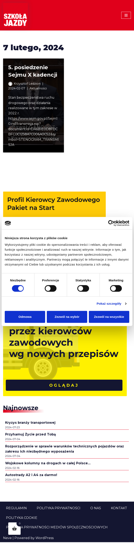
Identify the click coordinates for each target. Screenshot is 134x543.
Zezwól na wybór (67, 316)
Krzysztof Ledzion (27, 83)
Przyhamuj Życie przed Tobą (30, 435)
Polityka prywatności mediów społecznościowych (57, 528)
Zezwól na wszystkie (109, 316)
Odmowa (25, 316)
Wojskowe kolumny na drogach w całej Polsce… (48, 464)
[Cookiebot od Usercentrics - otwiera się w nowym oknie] (111, 223)
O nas (96, 509)
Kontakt (119, 509)
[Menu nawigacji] (126, 15)
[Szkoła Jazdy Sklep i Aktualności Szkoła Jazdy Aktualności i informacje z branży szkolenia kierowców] (15, 15)
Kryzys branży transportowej (30, 423)
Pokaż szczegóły (109, 303)
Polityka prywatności (59, 509)
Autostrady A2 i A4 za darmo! (31, 476)
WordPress (44, 539)
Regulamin (16, 509)
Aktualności (38, 88)
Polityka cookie (21, 519)
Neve (7, 539)
